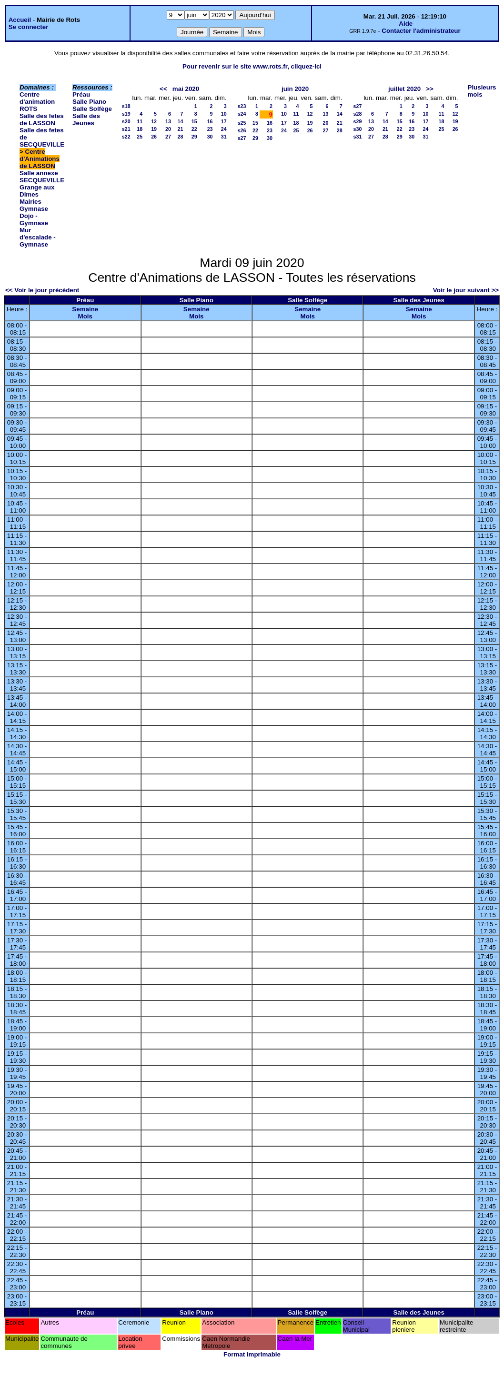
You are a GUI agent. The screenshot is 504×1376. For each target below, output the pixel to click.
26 (154, 136)
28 (180, 136)
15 (194, 121)
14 (180, 121)
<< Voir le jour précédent (42, 290)
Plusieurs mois (482, 91)
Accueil (20, 19)
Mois (85, 316)
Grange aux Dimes (37, 191)
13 (168, 121)
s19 (126, 114)
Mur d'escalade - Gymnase (38, 237)
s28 (357, 114)
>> (429, 88)
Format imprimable (252, 1354)
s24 (242, 114)
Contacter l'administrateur (421, 30)
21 (180, 129)
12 (154, 121)
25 (139, 136)
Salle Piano (89, 101)
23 (210, 129)
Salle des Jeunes (86, 119)
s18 (126, 106)
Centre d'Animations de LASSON (40, 158)
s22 (126, 136)
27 (168, 136)
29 (194, 136)
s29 (357, 121)
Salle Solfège (92, 108)
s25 (242, 123)
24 (224, 129)
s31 (357, 136)
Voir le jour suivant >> (466, 290)
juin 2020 (295, 88)
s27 (242, 138)
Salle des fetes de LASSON (42, 119)
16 (210, 121)
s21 (126, 129)
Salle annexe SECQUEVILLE (42, 176)
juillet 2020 (404, 88)
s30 (357, 129)
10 (224, 114)
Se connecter (29, 26)
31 (224, 136)
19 (154, 129)
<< (163, 88)
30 (210, 136)
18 (139, 129)
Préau (81, 94)
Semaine (85, 309)
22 (194, 129)
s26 (242, 130)
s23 (242, 106)
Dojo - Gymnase (34, 219)
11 (139, 121)
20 (168, 129)
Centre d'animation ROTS (37, 101)
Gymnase (34, 208)
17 (224, 121)
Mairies (30, 201)
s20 (126, 121)
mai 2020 (185, 88)
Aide (406, 23)
